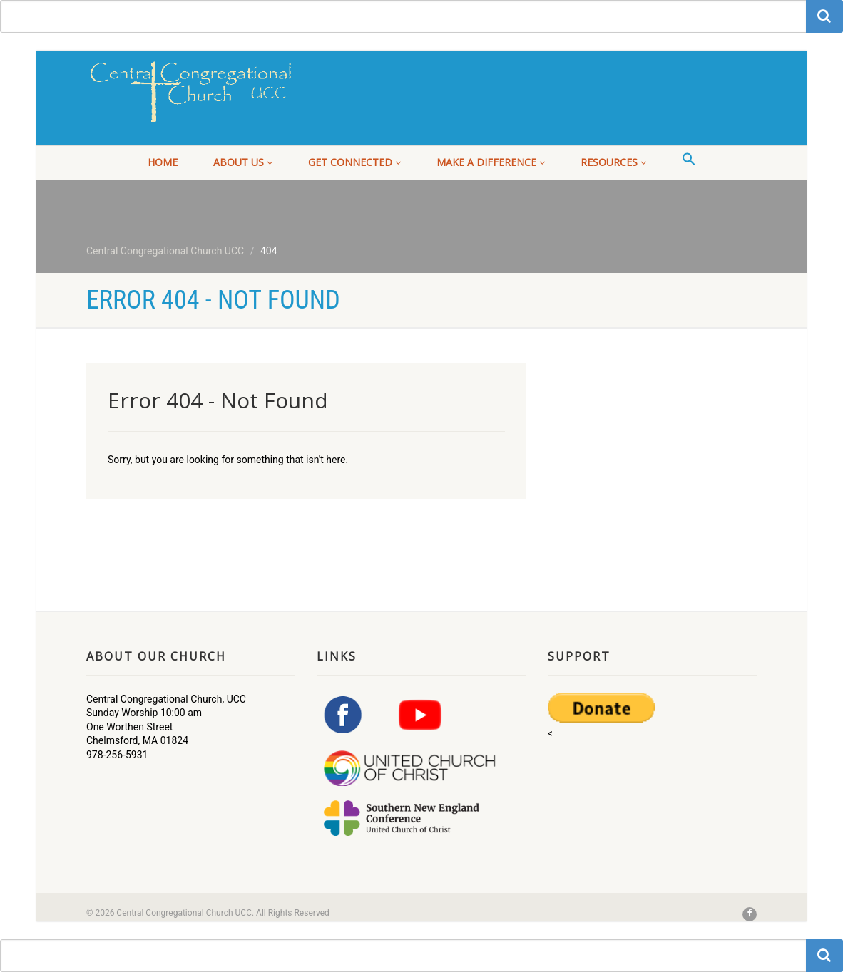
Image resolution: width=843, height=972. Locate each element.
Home (163, 162)
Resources (613, 162)
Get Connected (354, 162)
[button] (689, 159)
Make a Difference (490, 162)
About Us (242, 162)
